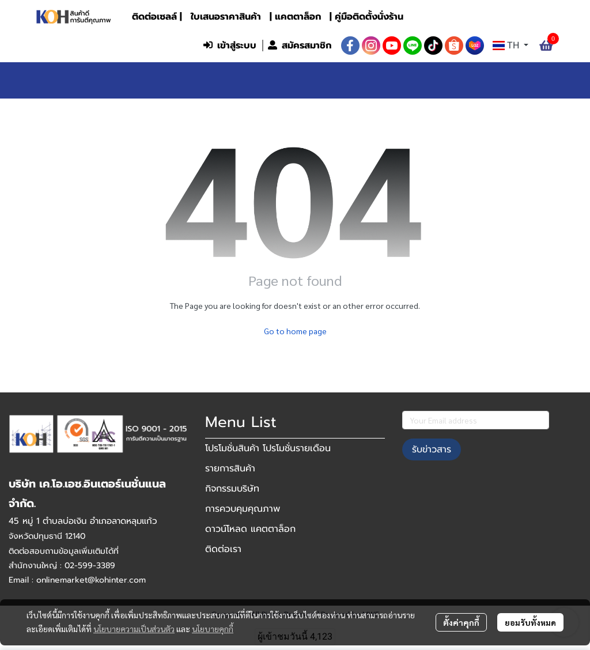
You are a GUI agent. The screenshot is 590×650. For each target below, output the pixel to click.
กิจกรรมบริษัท (232, 489)
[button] (122, 45)
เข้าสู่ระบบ (229, 45)
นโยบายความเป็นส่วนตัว (134, 628)
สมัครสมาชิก (299, 45)
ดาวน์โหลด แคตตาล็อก (250, 529)
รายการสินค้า (230, 468)
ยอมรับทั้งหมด (530, 622)
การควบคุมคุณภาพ (242, 509)
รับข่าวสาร (431, 449)
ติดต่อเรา (223, 549)
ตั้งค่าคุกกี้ (461, 622)
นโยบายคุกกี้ (212, 628)
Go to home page (295, 331)
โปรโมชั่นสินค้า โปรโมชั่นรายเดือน (268, 448)
